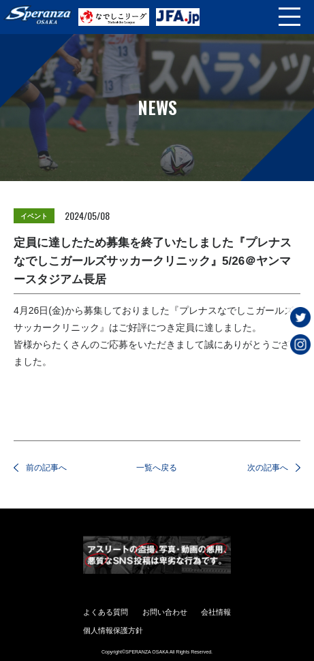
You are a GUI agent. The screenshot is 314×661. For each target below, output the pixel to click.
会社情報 (216, 612)
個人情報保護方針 (113, 630)
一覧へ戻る (156, 467)
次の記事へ (267, 467)
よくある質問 (105, 612)
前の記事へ (46, 467)
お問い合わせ (164, 612)
